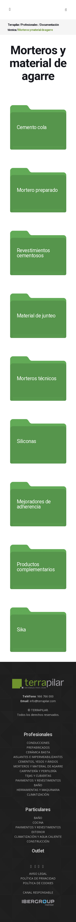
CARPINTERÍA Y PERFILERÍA (38, 771)
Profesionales (29, 24)
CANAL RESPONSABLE (38, 892)
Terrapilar (13, 24)
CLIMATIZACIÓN (38, 794)
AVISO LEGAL (38, 874)
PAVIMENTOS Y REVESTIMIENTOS (38, 780)
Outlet (38, 851)
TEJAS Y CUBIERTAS (38, 776)
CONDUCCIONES (38, 743)
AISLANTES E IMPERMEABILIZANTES (38, 757)
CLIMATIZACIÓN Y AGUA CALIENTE (38, 837)
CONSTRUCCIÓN (38, 841)
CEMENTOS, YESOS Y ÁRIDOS (38, 761)
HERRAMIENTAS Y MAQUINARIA (38, 790)
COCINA (38, 822)
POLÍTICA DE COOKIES (38, 883)
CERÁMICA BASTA (38, 752)
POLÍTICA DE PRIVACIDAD (38, 878)
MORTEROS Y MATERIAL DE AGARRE (38, 766)
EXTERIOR (38, 832)
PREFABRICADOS (38, 747)
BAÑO (38, 785)
